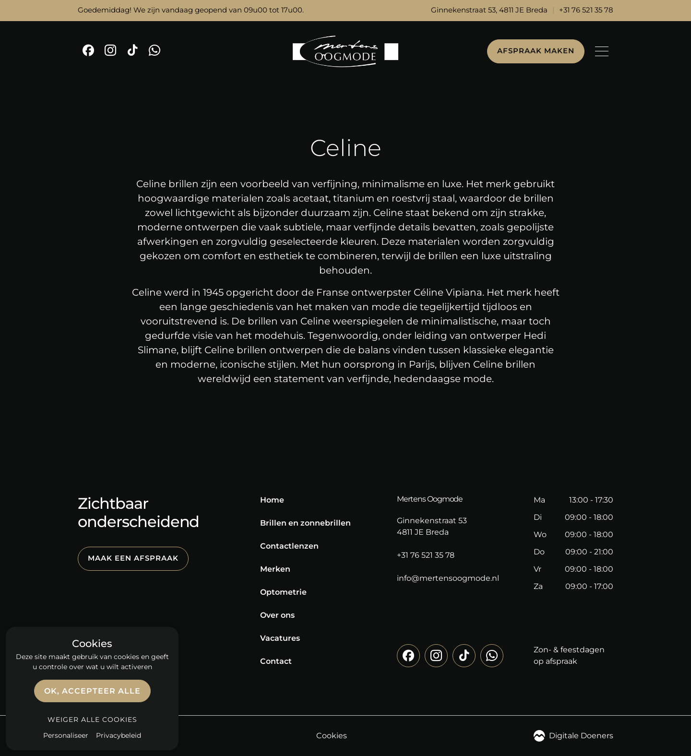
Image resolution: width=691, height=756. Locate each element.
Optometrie (283, 592)
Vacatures (280, 638)
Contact (276, 661)
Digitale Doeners (573, 736)
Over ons (277, 615)
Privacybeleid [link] (118, 735)
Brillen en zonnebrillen (305, 523)
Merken (275, 569)
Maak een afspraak (133, 558)
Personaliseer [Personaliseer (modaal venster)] (65, 736)
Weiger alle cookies (92, 719)
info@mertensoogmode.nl (448, 578)
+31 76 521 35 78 (586, 10)
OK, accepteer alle (92, 691)
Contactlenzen (289, 546)
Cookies (331, 735)
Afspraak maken (535, 51)
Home (272, 499)
